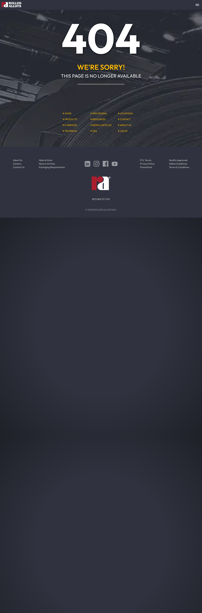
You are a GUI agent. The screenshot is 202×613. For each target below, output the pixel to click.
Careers (17, 163)
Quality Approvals (178, 160)
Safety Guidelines (178, 163)
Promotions (146, 167)
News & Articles (47, 163)
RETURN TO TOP (101, 199)
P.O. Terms (145, 160)
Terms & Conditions (179, 167)
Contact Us (19, 167)
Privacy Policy (147, 163)
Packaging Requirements (52, 167)
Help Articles (45, 160)
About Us (17, 160)
